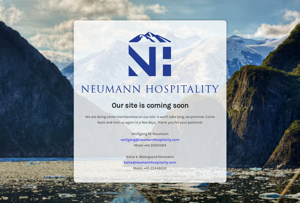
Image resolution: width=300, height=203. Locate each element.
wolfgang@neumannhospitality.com (150, 140)
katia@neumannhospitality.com (150, 162)
